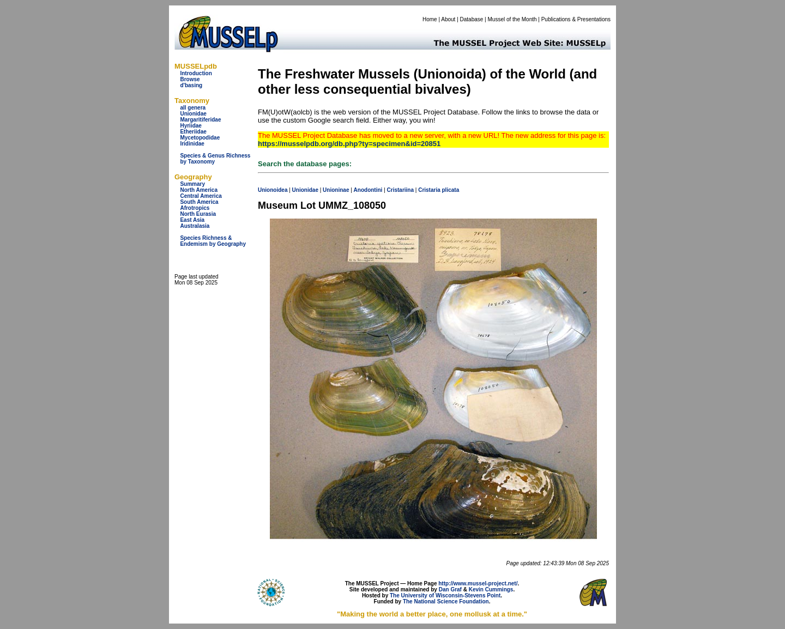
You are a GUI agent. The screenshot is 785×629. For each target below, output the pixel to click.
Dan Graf (450, 589)
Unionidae (193, 114)
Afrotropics (194, 208)
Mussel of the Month (512, 19)
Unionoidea (272, 190)
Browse (190, 79)
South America (199, 202)
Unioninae (336, 190)
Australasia (194, 226)
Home (429, 19)
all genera (193, 108)
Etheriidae (193, 132)
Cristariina (400, 190)
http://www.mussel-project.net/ (477, 583)
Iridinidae (192, 144)
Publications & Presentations (576, 19)
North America (199, 190)
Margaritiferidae (200, 120)
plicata (451, 190)
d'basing (191, 85)
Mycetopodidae (200, 138)
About (448, 19)
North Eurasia (198, 214)
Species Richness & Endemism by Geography (213, 241)
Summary (192, 184)
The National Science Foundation (446, 601)
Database (472, 19)
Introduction (196, 73)
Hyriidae (190, 126)
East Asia (192, 220)
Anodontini (368, 190)
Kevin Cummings (491, 589)
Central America (200, 196)
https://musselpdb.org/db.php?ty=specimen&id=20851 (349, 144)
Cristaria (429, 190)
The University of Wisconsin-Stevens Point (445, 595)
